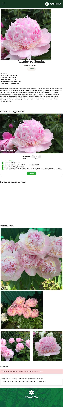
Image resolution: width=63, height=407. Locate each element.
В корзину (31, 173)
